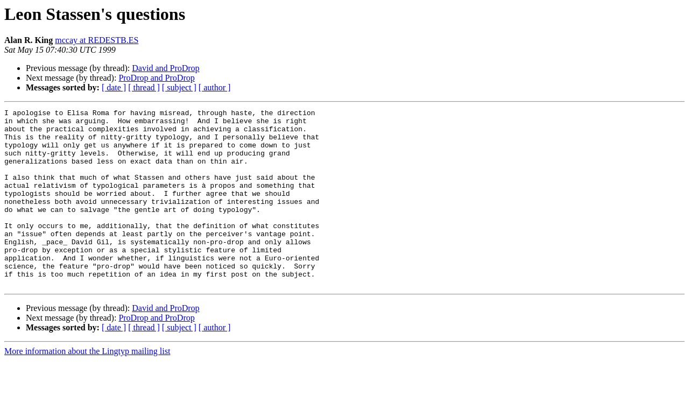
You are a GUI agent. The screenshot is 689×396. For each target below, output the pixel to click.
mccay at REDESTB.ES (96, 40)
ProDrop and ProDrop (156, 77)
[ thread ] (144, 87)
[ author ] (215, 87)
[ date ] (114, 87)
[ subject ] (179, 87)
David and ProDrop (165, 68)
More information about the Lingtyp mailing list (87, 386)
